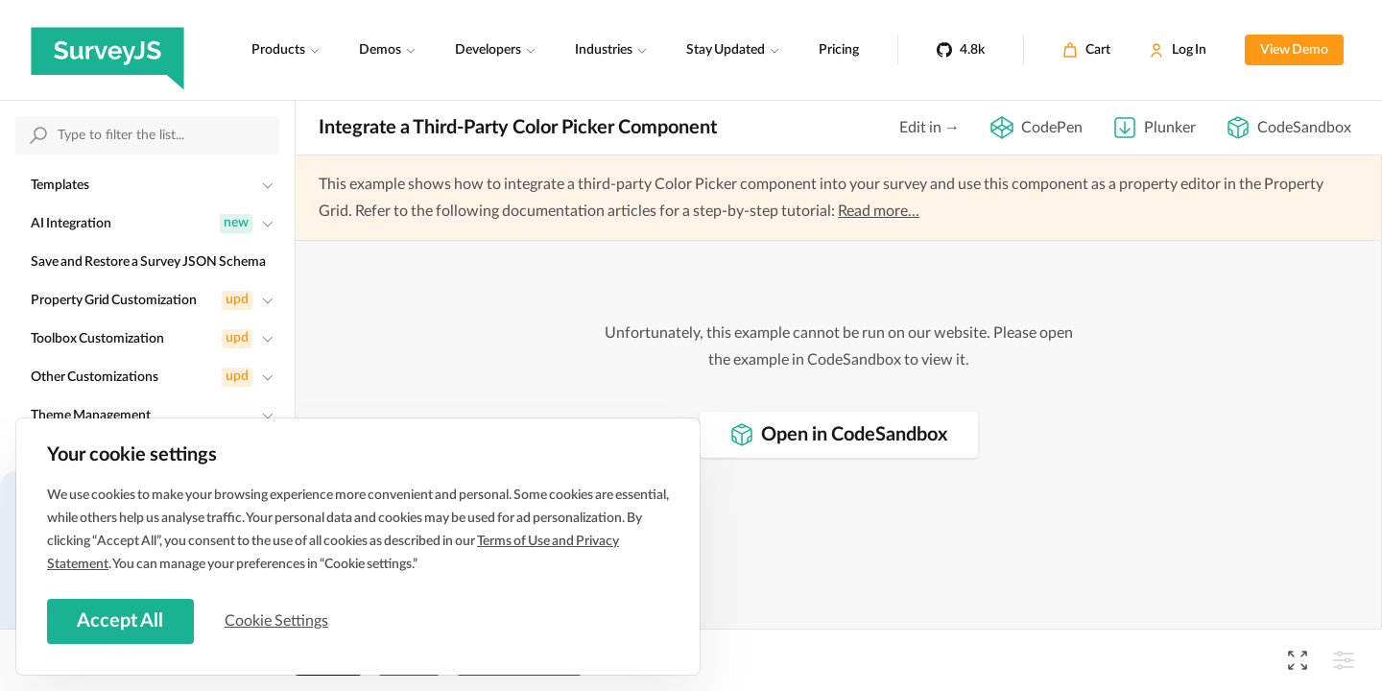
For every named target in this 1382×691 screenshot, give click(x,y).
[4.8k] (961, 50)
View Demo (1294, 50)
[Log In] (1177, 50)
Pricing (839, 50)
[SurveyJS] (107, 50)
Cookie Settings (277, 621)
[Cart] (1086, 50)
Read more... (878, 211)
